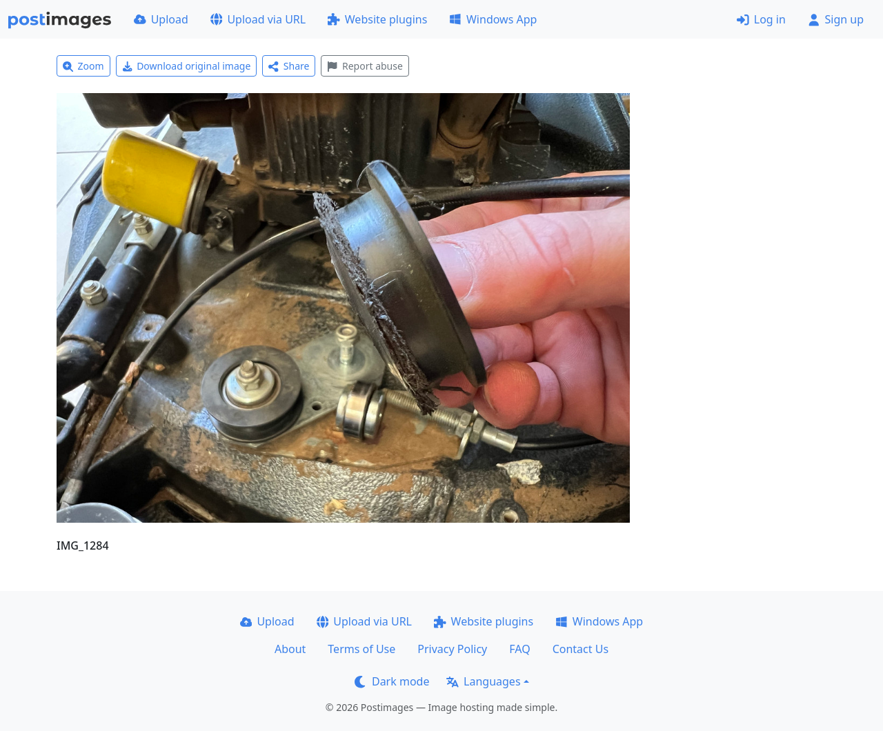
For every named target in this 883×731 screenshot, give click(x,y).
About (290, 649)
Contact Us (580, 649)
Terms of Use (361, 649)
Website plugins (377, 19)
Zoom (83, 65)
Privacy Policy (452, 649)
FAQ (519, 649)
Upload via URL (258, 19)
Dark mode (392, 681)
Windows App (493, 19)
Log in (761, 19)
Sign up (836, 19)
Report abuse (364, 65)
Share (288, 65)
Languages (483, 681)
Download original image (186, 65)
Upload (161, 19)
